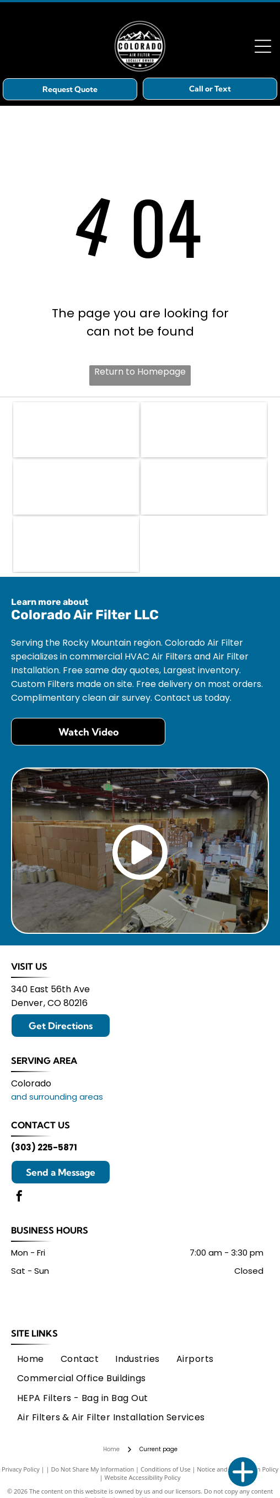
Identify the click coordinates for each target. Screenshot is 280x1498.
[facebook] (19, 1197)
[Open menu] (263, 46)
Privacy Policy (21, 1469)
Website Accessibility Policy (143, 1477)
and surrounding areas (57, 1096)
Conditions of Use (166, 1469)
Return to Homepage (140, 371)
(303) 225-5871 (44, 1147)
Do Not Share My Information (92, 1469)
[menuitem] (30, 1359)
